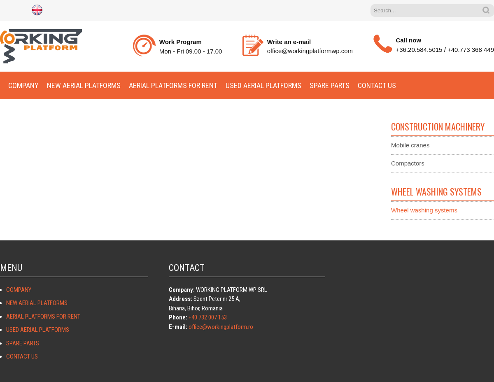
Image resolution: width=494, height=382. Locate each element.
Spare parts (330, 85)
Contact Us (377, 85)
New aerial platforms (84, 85)
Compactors (407, 163)
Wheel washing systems (424, 210)
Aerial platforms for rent (173, 85)
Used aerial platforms (263, 85)
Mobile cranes (410, 145)
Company (23, 85)
